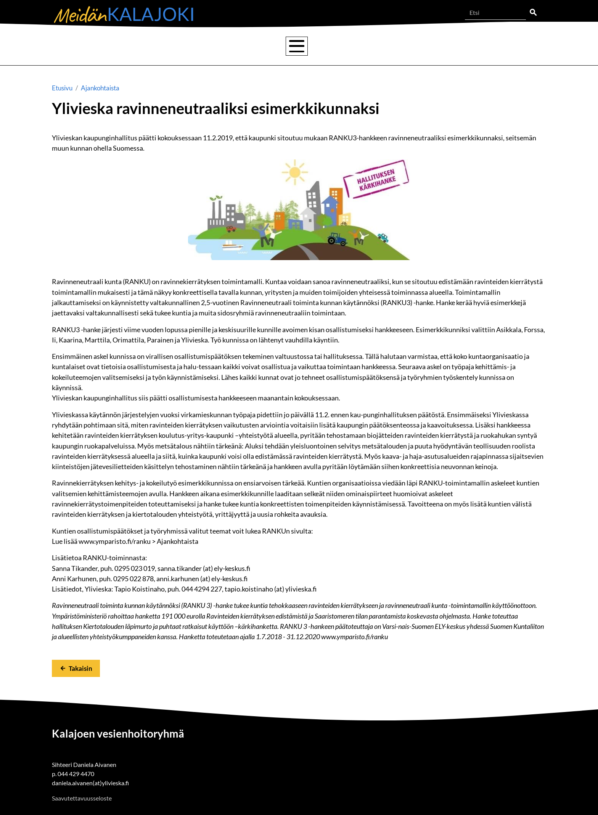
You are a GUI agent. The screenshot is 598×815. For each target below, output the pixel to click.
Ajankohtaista (498, 46)
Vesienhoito (180, 46)
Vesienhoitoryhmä (308, 46)
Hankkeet (370, 46)
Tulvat (239, 46)
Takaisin (80, 668)
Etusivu (62, 88)
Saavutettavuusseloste (82, 798)
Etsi (533, 12)
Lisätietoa (431, 46)
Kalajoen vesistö (109, 46)
